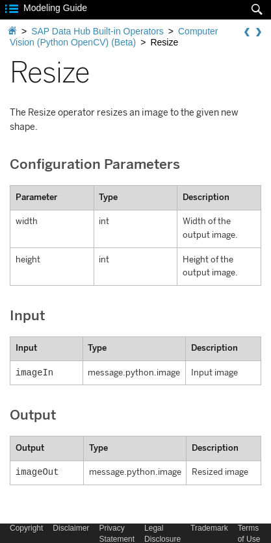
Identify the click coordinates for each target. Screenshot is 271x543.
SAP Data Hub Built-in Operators (97, 31)
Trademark (209, 528)
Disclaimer (71, 528)
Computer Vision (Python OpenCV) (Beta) (114, 36)
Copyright (26, 528)
